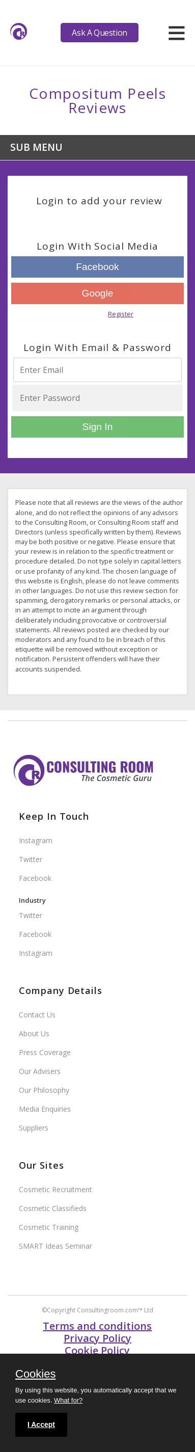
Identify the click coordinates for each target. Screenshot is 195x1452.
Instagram (35, 840)
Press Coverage (45, 1052)
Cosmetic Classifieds (53, 1208)
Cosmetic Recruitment (55, 1189)
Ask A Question (99, 32)
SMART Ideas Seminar (55, 1246)
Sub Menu (36, 147)
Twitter (30, 859)
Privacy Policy (97, 1338)
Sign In (97, 426)
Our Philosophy (44, 1090)
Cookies (35, 1374)
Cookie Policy (97, 1350)
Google (98, 293)
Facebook (97, 266)
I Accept (41, 1424)
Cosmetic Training (48, 1227)
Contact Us (37, 1014)
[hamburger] (176, 32)
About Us (34, 1033)
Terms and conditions (97, 1326)
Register (120, 313)
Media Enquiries (45, 1109)
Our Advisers (40, 1071)
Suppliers (33, 1128)
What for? (68, 1400)
